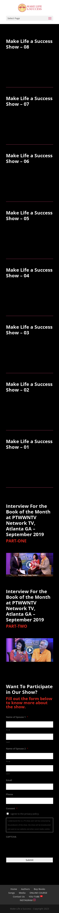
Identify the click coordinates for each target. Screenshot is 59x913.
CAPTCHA (11, 836)
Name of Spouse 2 (17, 748)
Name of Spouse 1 (17, 717)
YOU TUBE (36, 896)
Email (9, 780)
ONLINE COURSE (38, 892)
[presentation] (30, 846)
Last (8, 742)
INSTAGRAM (28, 900)
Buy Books (39, 889)
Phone (9, 794)
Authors (25, 889)
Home (14, 889)
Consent (11, 808)
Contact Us (19, 896)
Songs (11, 892)
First (8, 730)
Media (22, 892)
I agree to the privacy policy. (24, 813)
